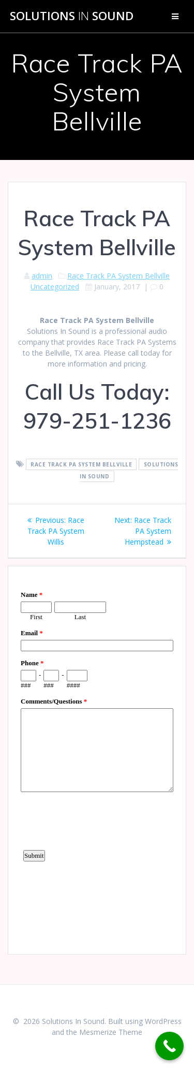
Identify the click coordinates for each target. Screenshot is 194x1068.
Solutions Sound (71, 16)
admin (42, 276)
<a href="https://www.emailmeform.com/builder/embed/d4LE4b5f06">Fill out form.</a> (97, 759)
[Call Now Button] (169, 1046)
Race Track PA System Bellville (118, 276)
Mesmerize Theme (110, 1032)
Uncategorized (55, 286)
